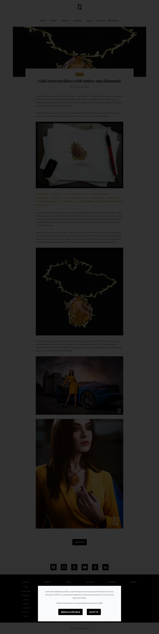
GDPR (100, 603)
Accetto (93, 612)
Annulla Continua (70, 612)
